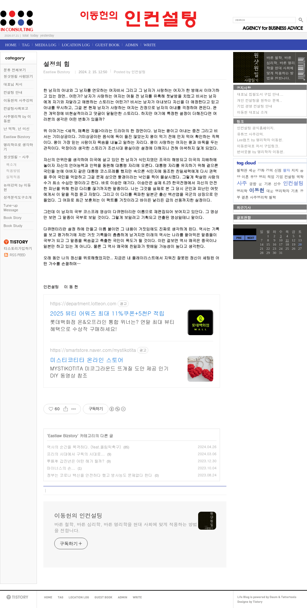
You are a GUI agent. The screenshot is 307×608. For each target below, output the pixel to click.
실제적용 (13, 176)
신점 (277, 170)
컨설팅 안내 (13, 92)
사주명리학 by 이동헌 (17, 118)
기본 (267, 183)
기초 (294, 190)
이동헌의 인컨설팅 (8, 8)
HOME (10, 45)
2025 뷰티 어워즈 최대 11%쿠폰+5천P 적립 (107, 313)
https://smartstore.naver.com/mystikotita (93, 350)
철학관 (242, 170)
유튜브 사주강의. (250, 134)
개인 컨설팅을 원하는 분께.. (259, 100)
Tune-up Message (11, 207)
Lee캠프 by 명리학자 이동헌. (260, 139)
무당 (253, 176)
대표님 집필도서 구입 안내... (260, 94)
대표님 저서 (13, 84)
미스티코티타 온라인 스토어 (86, 360)
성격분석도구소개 (18, 197)
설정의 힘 (56, 63)
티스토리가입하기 (18, 248)
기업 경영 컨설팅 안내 (254, 106)
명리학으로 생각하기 (18, 147)
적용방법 (13, 170)
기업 (279, 176)
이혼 (245, 176)
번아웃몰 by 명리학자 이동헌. (261, 151)
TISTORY (18, 597)
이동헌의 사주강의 (18, 100)
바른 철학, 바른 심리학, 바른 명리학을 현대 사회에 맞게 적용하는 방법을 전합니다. (125, 527)
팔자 (286, 170)
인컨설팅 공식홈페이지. (256, 128)
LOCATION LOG (76, 45)
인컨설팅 (293, 183)
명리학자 (282, 190)
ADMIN (131, 45)
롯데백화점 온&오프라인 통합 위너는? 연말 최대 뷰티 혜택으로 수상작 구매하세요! (112, 325)
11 (287, 240)
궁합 (252, 183)
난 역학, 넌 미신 (17, 128)
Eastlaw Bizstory (17, 136)
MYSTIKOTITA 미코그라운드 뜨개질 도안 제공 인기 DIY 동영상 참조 (109, 372)
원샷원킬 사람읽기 (18, 76)
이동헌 (257, 190)
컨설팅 (289, 176)
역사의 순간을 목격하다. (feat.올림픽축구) (84, 446)
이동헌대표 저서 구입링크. (258, 145)
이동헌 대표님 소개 (252, 112)
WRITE (150, 45)
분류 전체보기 (15, 69)
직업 (270, 176)
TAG (26, 45)
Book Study (13, 225)
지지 (294, 170)
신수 (277, 183)
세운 (252, 170)
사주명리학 (259, 197)
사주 (242, 183)
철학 (272, 197)
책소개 (11, 164)
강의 (269, 170)
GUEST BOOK (107, 45)
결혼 (245, 197)
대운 (269, 190)
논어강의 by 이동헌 (17, 187)
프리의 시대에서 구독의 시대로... (76, 453)
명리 (262, 176)
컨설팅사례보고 (16, 108)
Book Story (13, 217)
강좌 (260, 170)
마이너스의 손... (61, 468)
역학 (299, 176)
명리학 (242, 190)
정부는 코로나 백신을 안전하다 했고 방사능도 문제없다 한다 (99, 475)
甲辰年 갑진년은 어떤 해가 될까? (75, 461)
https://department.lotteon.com (83, 303)
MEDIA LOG (45, 45)
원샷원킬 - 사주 (16, 156)
